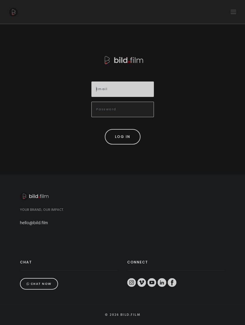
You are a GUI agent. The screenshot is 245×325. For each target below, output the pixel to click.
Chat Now (39, 284)
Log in (122, 136)
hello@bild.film (34, 223)
